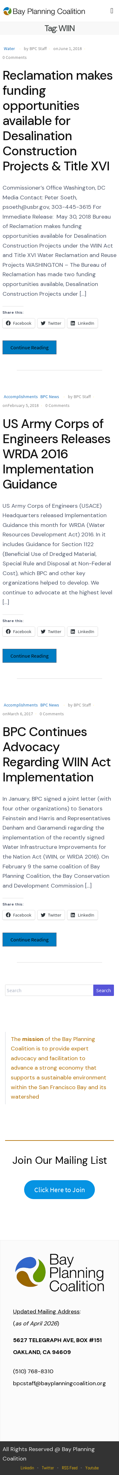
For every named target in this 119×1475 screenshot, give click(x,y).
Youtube (92, 1468)
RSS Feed (69, 1468)
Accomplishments (21, 396)
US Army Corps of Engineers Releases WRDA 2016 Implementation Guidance (56, 453)
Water (9, 48)
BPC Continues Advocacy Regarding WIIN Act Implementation (57, 754)
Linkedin (27, 1468)
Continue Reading (29, 347)
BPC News (49, 396)
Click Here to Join (59, 1189)
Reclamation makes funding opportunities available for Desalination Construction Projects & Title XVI (58, 120)
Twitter (48, 1468)
